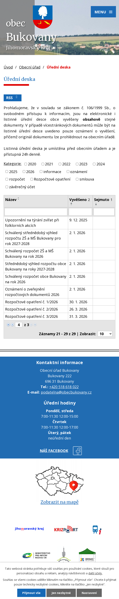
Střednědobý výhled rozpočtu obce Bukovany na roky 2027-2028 (35, 266)
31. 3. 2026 (78, 316)
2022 (66, 164)
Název (10, 199)
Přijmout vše (31, 593)
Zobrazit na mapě (59, 502)
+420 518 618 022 (64, 386)
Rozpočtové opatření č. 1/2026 (31, 301)
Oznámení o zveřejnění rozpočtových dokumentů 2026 (32, 292)
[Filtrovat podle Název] (35, 212)
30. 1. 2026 (78, 301)
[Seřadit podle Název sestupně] (18, 199)
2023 (83, 164)
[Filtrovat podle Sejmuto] (104, 212)
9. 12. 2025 (78, 220)
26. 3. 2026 (78, 309)
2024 (100, 164)
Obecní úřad (29, 67)
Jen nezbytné (61, 593)
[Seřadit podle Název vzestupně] (18, 198)
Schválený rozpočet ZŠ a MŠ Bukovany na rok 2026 (29, 253)
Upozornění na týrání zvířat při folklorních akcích (32, 223)
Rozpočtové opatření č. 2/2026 (31, 309)
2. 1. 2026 (77, 232)
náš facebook (54, 450)
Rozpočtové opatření (52, 179)
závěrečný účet (22, 186)
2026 (30, 171)
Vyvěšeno (79, 199)
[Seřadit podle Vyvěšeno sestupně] (71, 205)
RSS (12, 97)
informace (52, 171)
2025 (13, 171)
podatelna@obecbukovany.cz (66, 392)
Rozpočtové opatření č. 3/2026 (31, 316)
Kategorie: (12, 163)
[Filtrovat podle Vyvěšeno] (80, 212)
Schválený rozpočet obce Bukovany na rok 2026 (35, 279)
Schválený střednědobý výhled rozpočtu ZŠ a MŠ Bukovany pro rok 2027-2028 (33, 238)
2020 (32, 164)
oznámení (78, 171)
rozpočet (17, 179)
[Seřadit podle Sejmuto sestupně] (96, 205)
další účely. (95, 573)
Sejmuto (103, 199)
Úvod (8, 67)
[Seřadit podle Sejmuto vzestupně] (96, 203)
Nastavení (89, 593)
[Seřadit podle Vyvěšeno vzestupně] (71, 203)
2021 (49, 164)
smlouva (86, 179)
